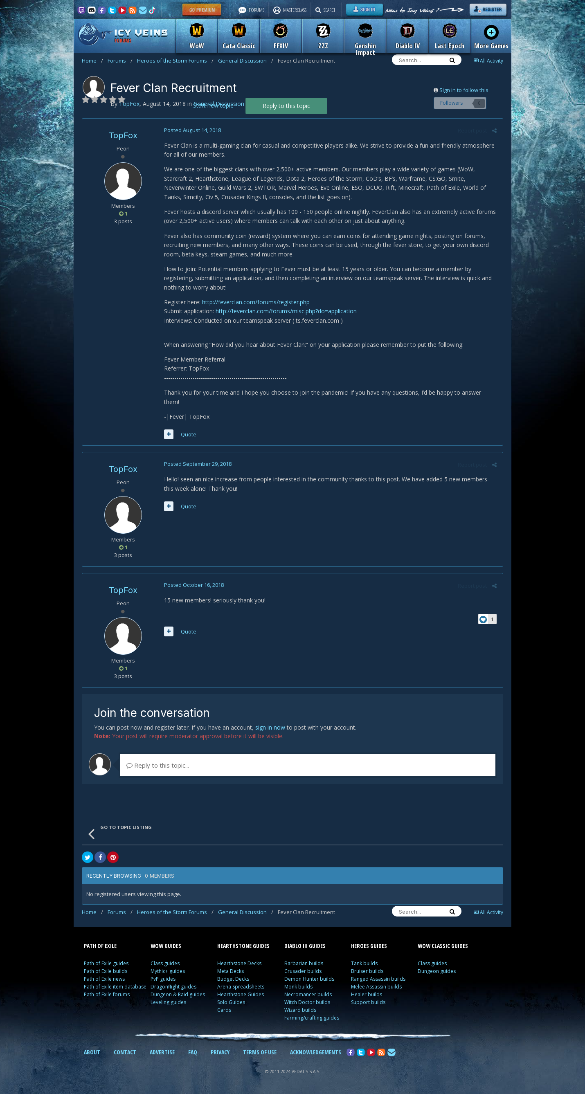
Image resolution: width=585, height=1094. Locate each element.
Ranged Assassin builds (378, 978)
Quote (188, 434)
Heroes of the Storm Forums (175, 60)
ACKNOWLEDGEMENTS (315, 1052)
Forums (120, 60)
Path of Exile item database (115, 986)
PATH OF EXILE (100, 946)
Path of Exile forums (107, 994)
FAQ (192, 1052)
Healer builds (366, 994)
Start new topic (213, 105)
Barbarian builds (303, 963)
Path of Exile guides (106, 963)
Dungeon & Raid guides (178, 994)
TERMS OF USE (260, 1052)
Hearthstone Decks (239, 963)
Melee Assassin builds (376, 986)
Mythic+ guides (168, 971)
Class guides (165, 963)
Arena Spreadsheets (240, 986)
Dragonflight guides (173, 986)
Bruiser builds (367, 971)
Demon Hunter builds (309, 978)
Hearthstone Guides (240, 994)
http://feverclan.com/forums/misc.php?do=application (286, 311)
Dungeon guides (437, 971)
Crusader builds (303, 971)
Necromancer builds (308, 994)
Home (92, 60)
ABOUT (92, 1052)
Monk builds (298, 986)
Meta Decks (230, 971)
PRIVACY (220, 1052)
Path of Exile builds (105, 971)
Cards (224, 1009)
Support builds (368, 1002)
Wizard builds (300, 1009)
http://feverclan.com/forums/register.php (256, 302)
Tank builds (364, 963)
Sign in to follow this (463, 90)
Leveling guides (168, 1002)
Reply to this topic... (157, 765)
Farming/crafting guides (311, 1017)
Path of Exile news (104, 978)
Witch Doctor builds (307, 1002)
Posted (192, 130)
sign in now (270, 727)
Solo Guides (231, 1002)
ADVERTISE (162, 1052)
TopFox (123, 135)
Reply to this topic (286, 106)
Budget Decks (233, 978)
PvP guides (163, 978)
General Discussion (245, 60)
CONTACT (125, 1052)
